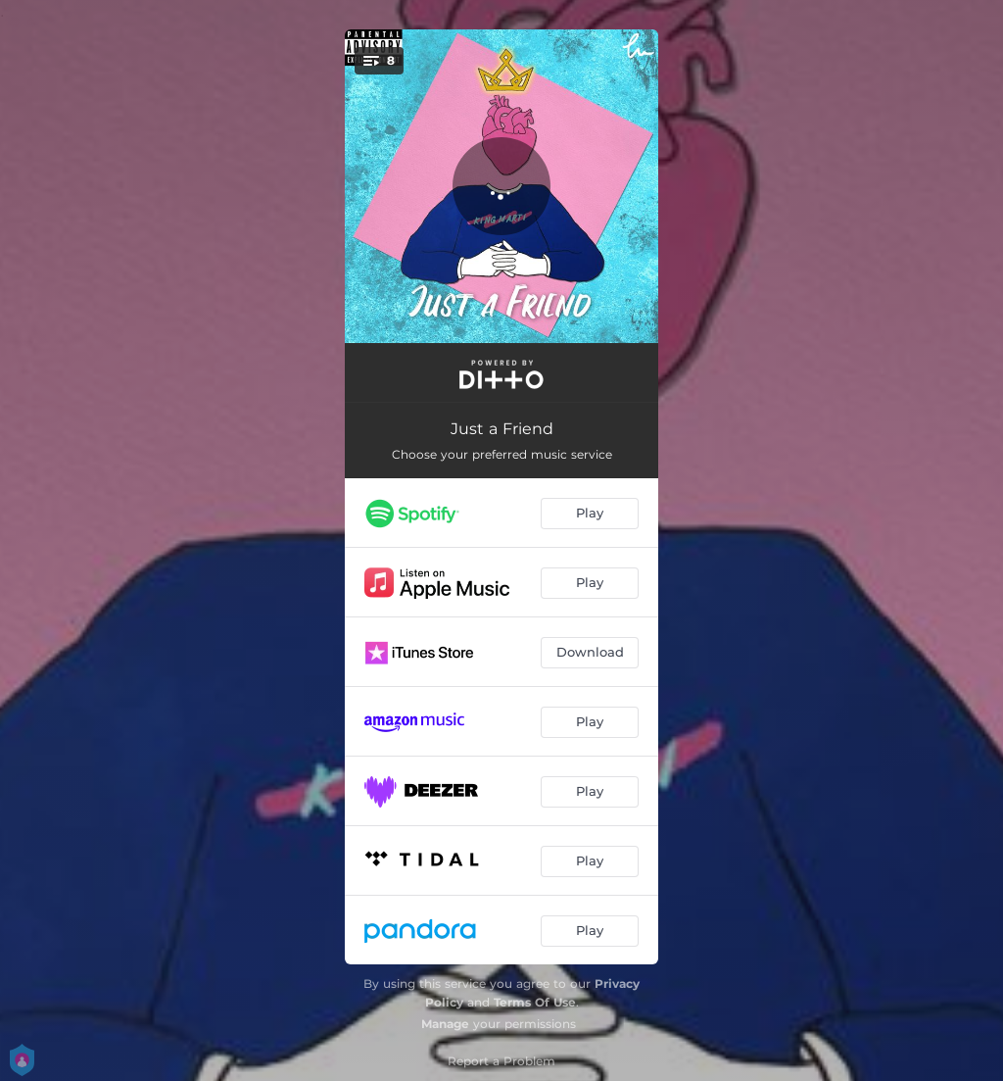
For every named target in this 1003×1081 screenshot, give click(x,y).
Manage (445, 1023)
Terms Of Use (535, 1002)
